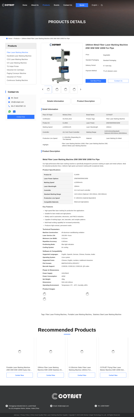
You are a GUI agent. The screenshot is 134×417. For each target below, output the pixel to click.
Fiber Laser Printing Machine (56, 314)
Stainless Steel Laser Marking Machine (107, 314)
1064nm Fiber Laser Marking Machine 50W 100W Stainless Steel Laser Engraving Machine (51, 369)
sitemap (16, 415)
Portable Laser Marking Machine (79, 314)
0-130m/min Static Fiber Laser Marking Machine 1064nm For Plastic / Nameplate (80, 369)
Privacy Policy (24, 415)
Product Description (86, 101)
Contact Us (67, 5)
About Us (35, 5)
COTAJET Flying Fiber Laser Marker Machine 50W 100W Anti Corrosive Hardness (112, 369)
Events (56, 5)
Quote (82, 5)
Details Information (55, 101)
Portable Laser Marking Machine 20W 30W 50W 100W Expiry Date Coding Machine (18, 369)
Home (25, 5)
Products (46, 5)
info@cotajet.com (17, 102)
